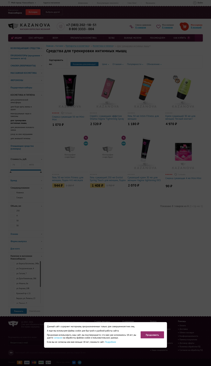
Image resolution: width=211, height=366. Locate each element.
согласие (58, 337)
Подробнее (110, 342)
